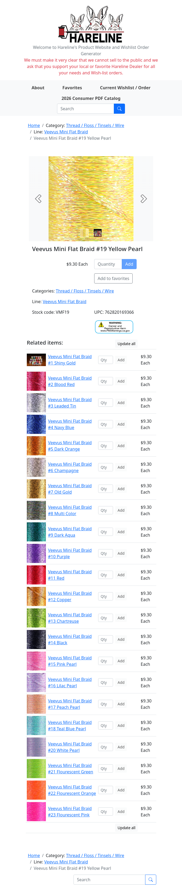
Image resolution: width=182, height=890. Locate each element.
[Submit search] (119, 109)
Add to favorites (113, 278)
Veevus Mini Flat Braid (66, 132)
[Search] (85, 109)
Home (34, 125)
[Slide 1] (98, 233)
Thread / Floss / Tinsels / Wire (95, 125)
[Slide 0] (84, 233)
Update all (126, 343)
